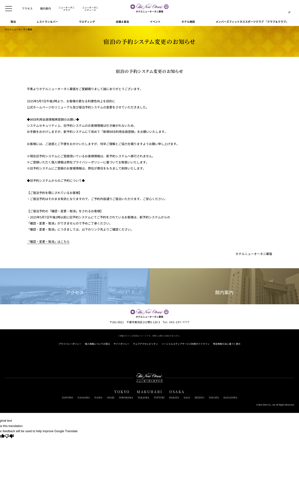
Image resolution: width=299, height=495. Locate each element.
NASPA (98, 397)
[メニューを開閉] (8, 8)
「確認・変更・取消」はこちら (48, 241)
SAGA (187, 397)
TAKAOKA (143, 397)
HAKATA (174, 397)
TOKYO (122, 392)
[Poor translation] (9, 437)
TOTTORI (159, 397)
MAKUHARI (149, 392)
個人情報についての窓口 (97, 343)
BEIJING (199, 397)
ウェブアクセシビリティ (145, 343)
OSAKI (110, 397)
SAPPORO (67, 397)
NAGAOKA (84, 397)
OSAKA (177, 392)
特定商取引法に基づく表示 (226, 343)
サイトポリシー (121, 343)
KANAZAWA (230, 397)
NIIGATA (214, 397)
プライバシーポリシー (70, 343)
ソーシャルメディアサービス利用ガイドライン (186, 343)
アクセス (75, 286)
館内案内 (224, 286)
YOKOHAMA (126, 397)
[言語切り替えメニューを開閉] (289, 8)
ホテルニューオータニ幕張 (18, 29)
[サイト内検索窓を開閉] (281, 9)
